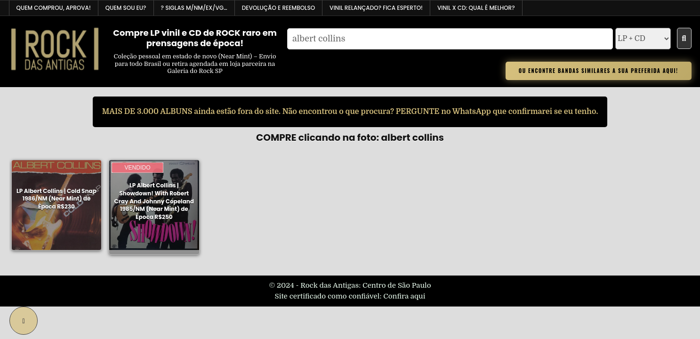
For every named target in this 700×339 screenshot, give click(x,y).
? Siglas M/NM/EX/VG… (194, 8)
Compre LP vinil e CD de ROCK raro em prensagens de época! (195, 38)
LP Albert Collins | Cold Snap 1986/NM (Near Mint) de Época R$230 (56, 199)
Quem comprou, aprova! (53, 8)
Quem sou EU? (125, 8)
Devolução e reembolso (278, 8)
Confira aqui (404, 296)
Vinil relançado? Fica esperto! (376, 8)
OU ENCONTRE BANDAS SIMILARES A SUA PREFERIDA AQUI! (598, 70)
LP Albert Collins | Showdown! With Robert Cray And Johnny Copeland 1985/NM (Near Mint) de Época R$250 (154, 200)
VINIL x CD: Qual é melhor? (476, 8)
